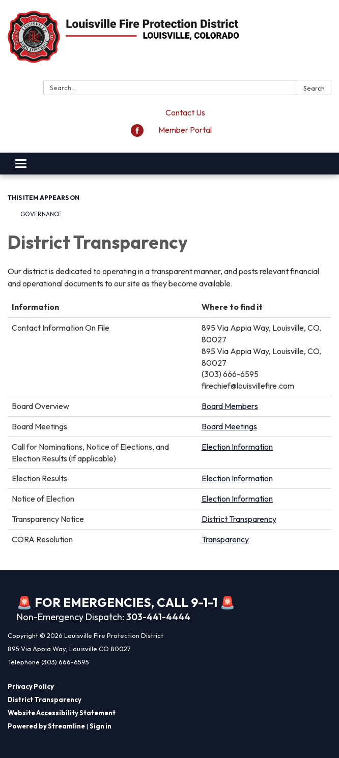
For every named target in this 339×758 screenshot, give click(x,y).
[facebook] (137, 134)
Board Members (230, 406)
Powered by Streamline (46, 726)
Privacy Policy (31, 686)
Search (314, 88)
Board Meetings (229, 426)
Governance (41, 214)
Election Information (237, 447)
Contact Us (185, 112)
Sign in (100, 726)
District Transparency (239, 519)
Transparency (225, 539)
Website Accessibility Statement (62, 713)
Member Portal (185, 130)
